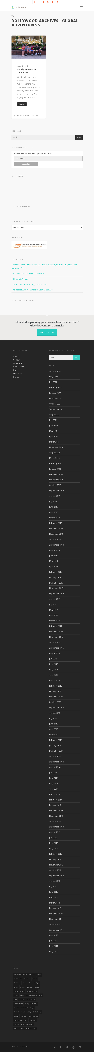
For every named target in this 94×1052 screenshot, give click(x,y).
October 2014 (55, 756)
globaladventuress (21, 116)
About (16, 356)
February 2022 (55, 387)
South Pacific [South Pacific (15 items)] (18, 1020)
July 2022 (53, 382)
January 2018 (55, 577)
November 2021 (56, 398)
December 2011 (56, 913)
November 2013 (56, 816)
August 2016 (54, 653)
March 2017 (54, 620)
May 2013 (53, 848)
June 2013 (53, 843)
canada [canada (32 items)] (34, 979)
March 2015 (54, 734)
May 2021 (53, 431)
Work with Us (19, 363)
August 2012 (54, 881)
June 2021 (53, 425)
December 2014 (56, 751)
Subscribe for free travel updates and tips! (33, 154)
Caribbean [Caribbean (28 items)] (17, 983)
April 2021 (53, 436)
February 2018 (55, 572)
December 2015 (56, 696)
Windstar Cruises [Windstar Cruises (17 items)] (19, 1028)
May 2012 (53, 897)
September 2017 (56, 593)
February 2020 (55, 463)
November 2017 (56, 588)
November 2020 (56, 447)
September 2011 (56, 930)
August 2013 (54, 832)
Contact (16, 360)
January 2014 (55, 805)
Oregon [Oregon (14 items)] (32, 1008)
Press (15, 370)
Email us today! (47, 332)
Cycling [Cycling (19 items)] (16, 987)
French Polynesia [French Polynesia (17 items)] (32, 991)
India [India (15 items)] (40, 995)
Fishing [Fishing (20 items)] (16, 991)
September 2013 (56, 826)
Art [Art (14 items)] (30, 975)
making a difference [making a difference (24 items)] (31, 1004)
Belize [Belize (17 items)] (39, 975)
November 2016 (56, 637)
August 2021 (54, 414)
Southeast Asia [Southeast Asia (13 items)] (33, 1016)
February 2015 (55, 740)
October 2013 (55, 821)
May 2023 (53, 376)
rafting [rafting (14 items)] (29, 1012)
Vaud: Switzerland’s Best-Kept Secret (27, 273)
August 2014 (54, 767)
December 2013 (56, 810)
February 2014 (55, 799)
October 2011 (55, 924)
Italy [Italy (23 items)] (15, 999)
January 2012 (55, 908)
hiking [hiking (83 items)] (22, 995)
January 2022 (55, 393)
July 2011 (53, 940)
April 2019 (53, 512)
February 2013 (55, 854)
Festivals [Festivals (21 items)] (36, 987)
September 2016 (56, 648)
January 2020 (55, 469)
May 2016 (53, 669)
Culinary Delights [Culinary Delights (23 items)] (34, 983)
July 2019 (53, 501)
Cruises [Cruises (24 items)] (25, 983)
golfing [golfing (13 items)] (16, 995)
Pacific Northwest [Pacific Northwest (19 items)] (19, 1012)
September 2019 (56, 490)
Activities (18, 39)
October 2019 (55, 485)
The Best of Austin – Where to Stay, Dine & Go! (32, 289)
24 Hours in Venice (19, 279)
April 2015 (53, 729)
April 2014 (53, 789)
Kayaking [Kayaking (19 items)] (21, 999)
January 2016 (55, 691)
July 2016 (53, 658)
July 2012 (53, 886)
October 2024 (55, 371)
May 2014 (53, 783)
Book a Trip (18, 366)
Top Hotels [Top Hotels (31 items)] (32, 1020)
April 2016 (53, 675)
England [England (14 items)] (22, 987)
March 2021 (54, 442)
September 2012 (56, 875)
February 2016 (55, 686)
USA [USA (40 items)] (22, 1024)
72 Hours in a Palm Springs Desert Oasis (29, 284)
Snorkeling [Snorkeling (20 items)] (24, 1016)
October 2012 (55, 870)
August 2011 (54, 935)
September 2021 (56, 409)
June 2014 (53, 778)
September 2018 (56, 545)
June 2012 (53, 892)
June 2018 (53, 555)
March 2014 (54, 794)
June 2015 (53, 723)
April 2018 (53, 566)
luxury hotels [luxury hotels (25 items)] (18, 1004)
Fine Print (17, 373)
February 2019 (55, 523)
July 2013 (53, 837)
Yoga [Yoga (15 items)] (35, 1028)
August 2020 (54, 452)
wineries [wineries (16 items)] (29, 1028)
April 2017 (53, 615)
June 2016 (53, 664)
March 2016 (54, 680)
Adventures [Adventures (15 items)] (17, 975)
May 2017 (53, 610)
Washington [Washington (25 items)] (29, 1024)
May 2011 (53, 951)
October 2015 (55, 702)
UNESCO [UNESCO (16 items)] (16, 1024)
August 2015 (54, 713)
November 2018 (56, 534)
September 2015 (56, 707)
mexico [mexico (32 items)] (16, 1008)
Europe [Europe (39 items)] (29, 987)
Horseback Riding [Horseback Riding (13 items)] (31, 995)
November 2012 (56, 864)
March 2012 (54, 902)
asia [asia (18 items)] (34, 975)
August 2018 (54, 550)
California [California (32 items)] (27, 979)
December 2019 (56, 474)
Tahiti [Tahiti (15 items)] (25, 1020)
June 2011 (53, 946)
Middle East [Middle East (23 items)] (24, 1008)
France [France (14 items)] (22, 991)
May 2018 (53, 561)
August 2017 (54, 599)
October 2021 (55, 403)
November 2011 (56, 919)
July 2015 (53, 718)
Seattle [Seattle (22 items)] (16, 1016)
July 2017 (53, 604)
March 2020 (54, 458)
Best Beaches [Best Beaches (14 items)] (18, 979)
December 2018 (56, 528)
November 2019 (56, 479)
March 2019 (54, 517)
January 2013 (55, 859)
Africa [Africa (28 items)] (25, 975)
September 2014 (56, 761)
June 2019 (53, 507)
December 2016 (56, 631)
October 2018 (55, 539)
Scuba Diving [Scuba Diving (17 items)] (37, 1012)
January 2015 (55, 745)
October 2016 (55, 642)
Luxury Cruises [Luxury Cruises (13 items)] (30, 999)
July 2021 (53, 420)
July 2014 (53, 772)
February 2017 (55, 626)
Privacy (16, 377)
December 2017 (56, 583)
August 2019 (54, 496)
